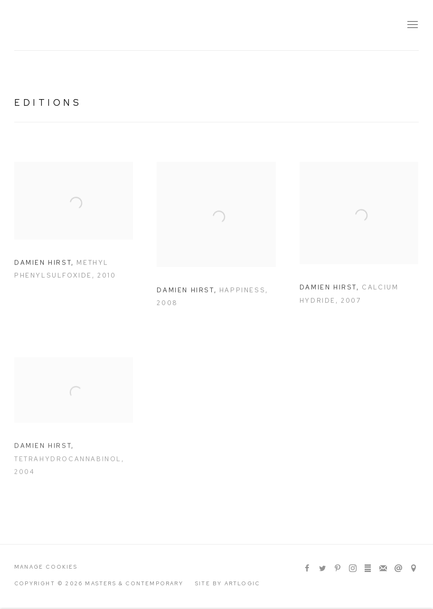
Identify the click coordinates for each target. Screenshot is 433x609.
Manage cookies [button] (45, 566)
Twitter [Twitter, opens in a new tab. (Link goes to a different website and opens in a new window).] (322, 569)
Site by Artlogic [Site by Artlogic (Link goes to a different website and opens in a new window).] (227, 583)
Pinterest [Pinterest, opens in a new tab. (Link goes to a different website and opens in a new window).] (338, 569)
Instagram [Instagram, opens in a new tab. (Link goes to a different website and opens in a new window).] (353, 569)
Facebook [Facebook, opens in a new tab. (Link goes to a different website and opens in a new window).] (307, 569)
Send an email (398, 569)
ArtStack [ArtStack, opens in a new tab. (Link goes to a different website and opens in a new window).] (368, 569)
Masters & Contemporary (99, 25)
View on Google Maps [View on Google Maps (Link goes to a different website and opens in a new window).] (414, 569)
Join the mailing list (383, 569)
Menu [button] (412, 25)
